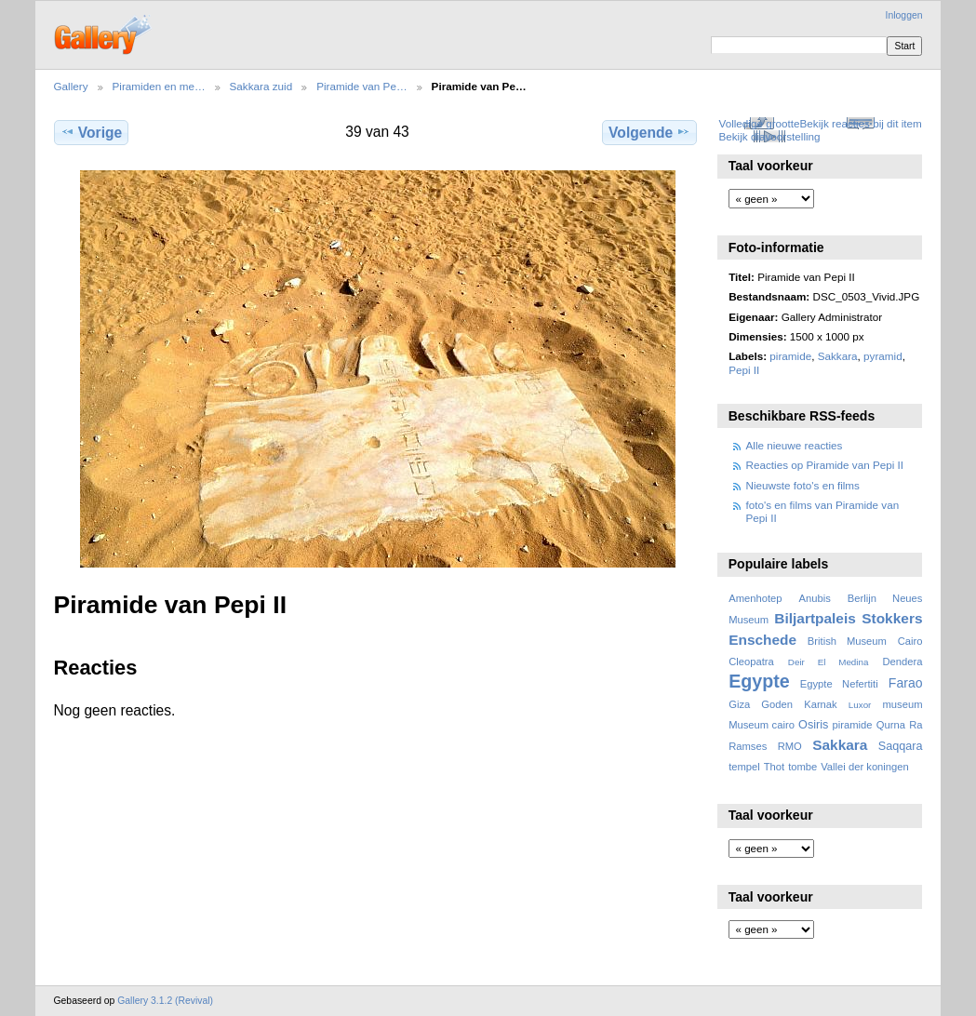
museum (902, 704)
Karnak (820, 704)
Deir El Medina (828, 662)
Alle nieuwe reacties (794, 445)
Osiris (813, 724)
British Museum (847, 641)
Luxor (860, 705)
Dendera (902, 661)
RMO (790, 746)
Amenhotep (755, 598)
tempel (744, 766)
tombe (802, 766)
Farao (906, 682)
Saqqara (900, 746)
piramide (790, 356)
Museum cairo (762, 724)
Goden (777, 704)
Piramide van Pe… (361, 86)
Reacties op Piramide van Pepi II (825, 465)
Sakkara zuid (261, 86)
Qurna (890, 724)
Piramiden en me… (159, 86)
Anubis (814, 598)
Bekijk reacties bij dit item (861, 123)
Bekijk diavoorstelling (769, 136)
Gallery (71, 86)
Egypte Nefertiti (839, 683)
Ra (915, 724)
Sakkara (838, 356)
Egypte (759, 681)
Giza (739, 704)
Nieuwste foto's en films (803, 485)
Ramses (748, 746)
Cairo (910, 641)
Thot (774, 766)
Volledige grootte (758, 123)
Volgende (649, 132)
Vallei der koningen (865, 766)
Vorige (91, 132)
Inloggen (904, 15)
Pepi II (744, 370)
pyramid (882, 356)
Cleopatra (751, 661)
